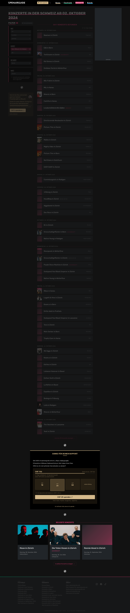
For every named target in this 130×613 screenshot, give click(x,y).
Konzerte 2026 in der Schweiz (51, 600)
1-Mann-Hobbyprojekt (61, 460)
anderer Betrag (87, 484)
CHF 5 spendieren (17, 110)
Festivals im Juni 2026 (25, 594)
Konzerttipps (46, 584)
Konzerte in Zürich (47, 586)
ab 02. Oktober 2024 (28, 8)
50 (73, 484)
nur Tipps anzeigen (87, 28)
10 (42, 484)
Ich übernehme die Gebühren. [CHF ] (49, 492)
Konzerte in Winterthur (49, 590)
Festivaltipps (22, 584)
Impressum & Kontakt (72, 592)
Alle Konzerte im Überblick (50, 604)
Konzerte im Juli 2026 (49, 598)
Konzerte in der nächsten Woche (52, 594)
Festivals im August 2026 (26, 598)
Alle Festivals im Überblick (26, 602)
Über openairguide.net (73, 584)
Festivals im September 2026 (27, 600)
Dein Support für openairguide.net (76, 586)
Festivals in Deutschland (25, 588)
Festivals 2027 (22, 592)
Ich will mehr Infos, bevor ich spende (64, 505)
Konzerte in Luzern (48, 592)
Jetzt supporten (42, 3)
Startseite (11, 8)
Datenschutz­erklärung (73, 590)
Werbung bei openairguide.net (75, 588)
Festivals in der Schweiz (25, 586)
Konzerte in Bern (47, 588)
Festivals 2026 (22, 590)
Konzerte (18, 8)
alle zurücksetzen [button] (27, 23)
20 (57, 484)
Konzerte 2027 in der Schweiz (51, 602)
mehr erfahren (13, 114)
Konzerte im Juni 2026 (49, 596)
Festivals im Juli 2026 (24, 596)
